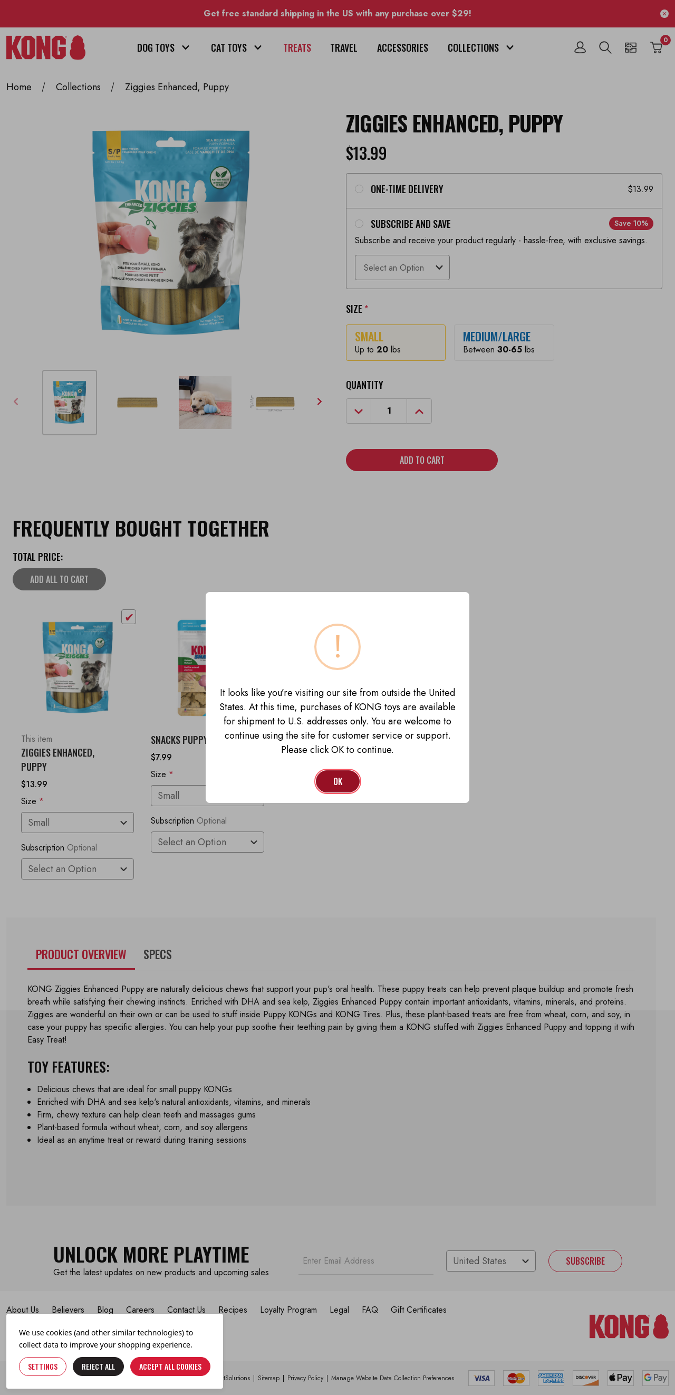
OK (337, 781)
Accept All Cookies (170, 1366)
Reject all (98, 1366)
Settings (42, 1366)
